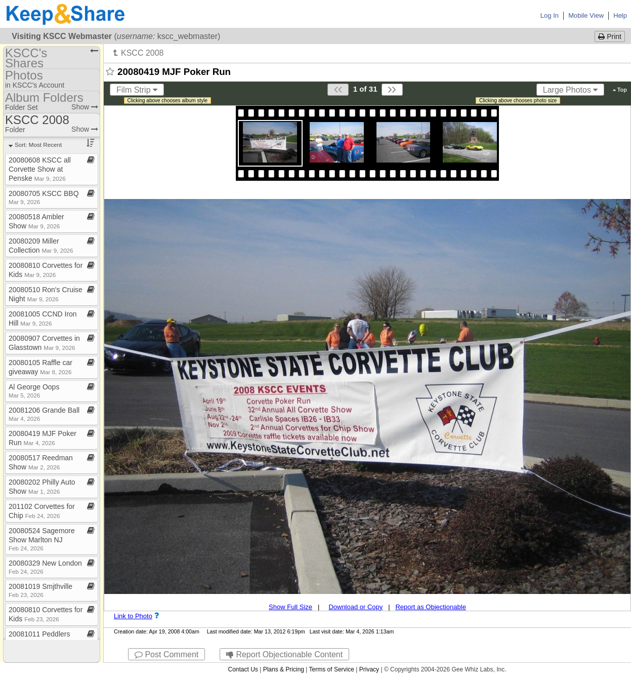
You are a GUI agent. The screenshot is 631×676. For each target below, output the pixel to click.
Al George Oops (34, 391)
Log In (549, 15)
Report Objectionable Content (284, 654)
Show (84, 107)
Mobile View (586, 15)
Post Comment (166, 654)
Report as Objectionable (430, 607)
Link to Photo (133, 616)
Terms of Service (331, 669)
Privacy (369, 669)
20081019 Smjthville (40, 590)
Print (609, 36)
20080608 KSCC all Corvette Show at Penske (40, 169)
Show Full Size (290, 607)
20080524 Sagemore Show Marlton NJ (42, 539)
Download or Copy (355, 607)
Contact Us (243, 669)
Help (620, 15)
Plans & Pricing (283, 669)
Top (620, 90)
